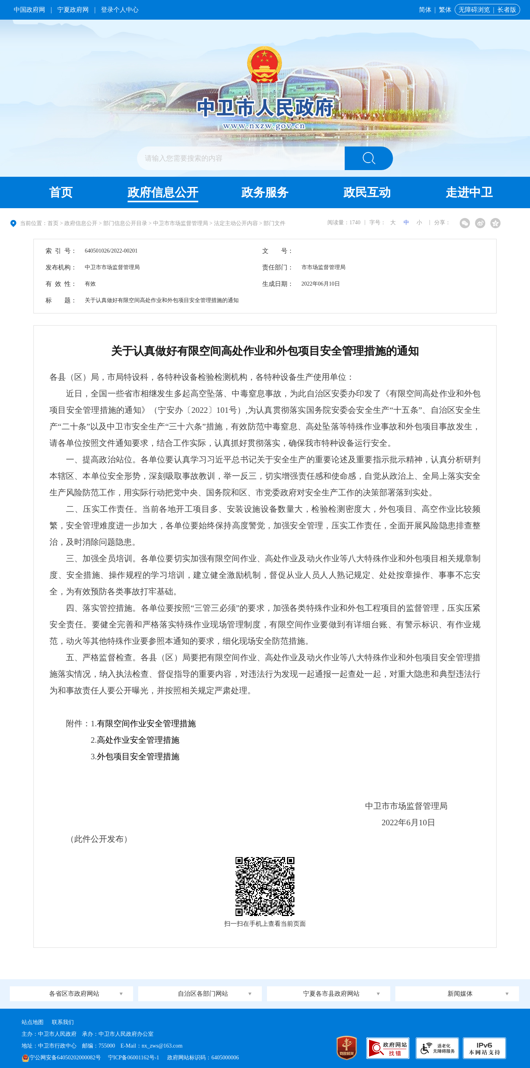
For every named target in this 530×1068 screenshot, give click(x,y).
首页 (61, 192)
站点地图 (33, 1022)
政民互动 (367, 192)
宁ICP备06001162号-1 (134, 1058)
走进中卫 (469, 192)
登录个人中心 (120, 9)
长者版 (506, 9)
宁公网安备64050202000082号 (61, 1058)
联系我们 (63, 1022)
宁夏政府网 (73, 9)
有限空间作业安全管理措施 (146, 723)
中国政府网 (29, 9)
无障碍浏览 (474, 9)
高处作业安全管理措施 (138, 740)
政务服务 (265, 192)
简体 (425, 9)
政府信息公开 (163, 192)
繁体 (445, 9)
